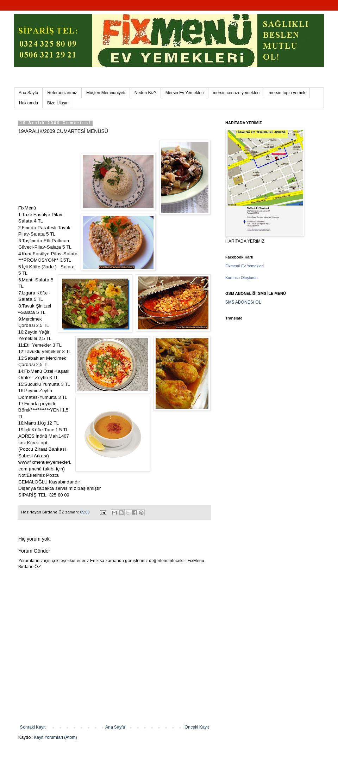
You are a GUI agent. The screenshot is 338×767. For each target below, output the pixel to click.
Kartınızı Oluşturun (241, 277)
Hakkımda (28, 103)
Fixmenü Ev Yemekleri (244, 266)
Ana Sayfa (28, 92)
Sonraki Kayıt (32, 727)
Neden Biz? (145, 92)
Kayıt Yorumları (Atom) (55, 737)
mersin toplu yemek (287, 92)
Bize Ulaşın (58, 103)
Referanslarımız (62, 92)
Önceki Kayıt (196, 727)
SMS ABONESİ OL (243, 302)
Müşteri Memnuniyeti (105, 92)
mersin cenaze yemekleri (236, 92)
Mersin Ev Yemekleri (184, 92)
